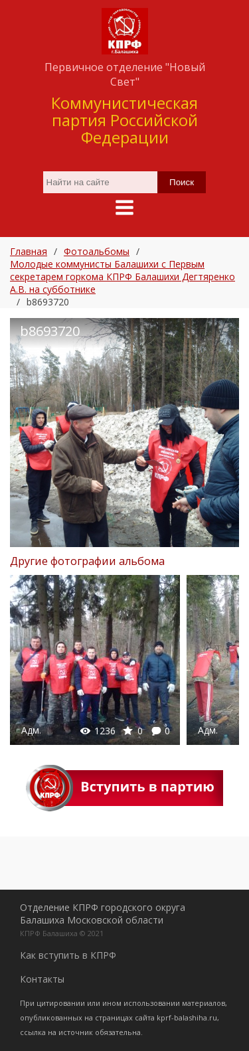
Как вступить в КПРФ (68, 955)
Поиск (181, 182)
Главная (28, 251)
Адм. (31, 730)
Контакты (42, 979)
